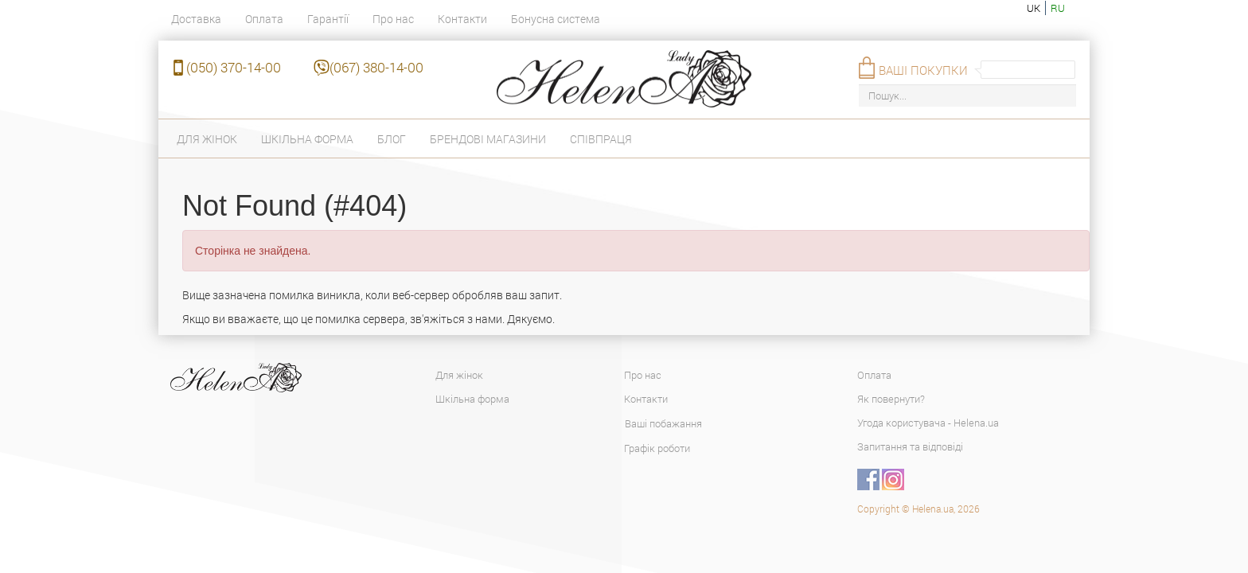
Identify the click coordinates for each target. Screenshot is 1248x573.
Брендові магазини (488, 138)
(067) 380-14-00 (376, 67)
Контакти (462, 18)
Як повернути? (891, 399)
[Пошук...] (967, 95)
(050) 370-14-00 (233, 67)
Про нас (393, 18)
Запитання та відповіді (910, 446)
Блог (391, 138)
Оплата (264, 18)
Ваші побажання (663, 423)
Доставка (196, 18)
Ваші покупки (923, 70)
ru (1058, 8)
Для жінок (207, 138)
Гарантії (328, 18)
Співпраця (601, 138)
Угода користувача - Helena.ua (928, 422)
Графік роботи (657, 448)
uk (1033, 8)
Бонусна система (555, 18)
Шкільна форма (307, 138)
